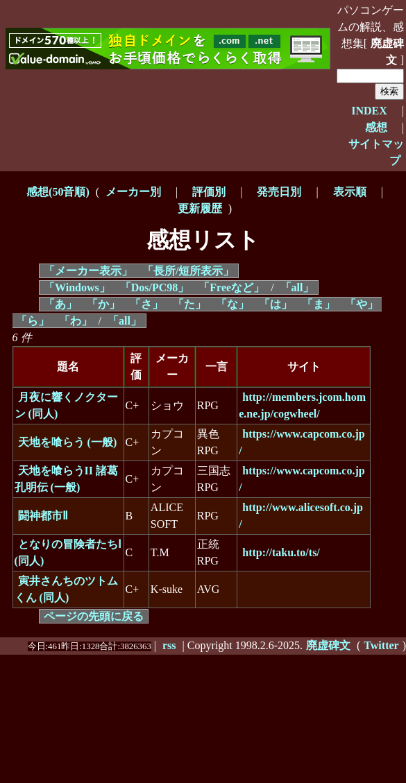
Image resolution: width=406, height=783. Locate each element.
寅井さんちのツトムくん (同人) (66, 589)
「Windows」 (77, 287)
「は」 (275, 304)
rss (169, 645)
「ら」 (32, 321)
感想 (376, 127)
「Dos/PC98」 (154, 287)
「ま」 (318, 304)
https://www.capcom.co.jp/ (301, 442)
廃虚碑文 (387, 51)
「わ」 (75, 321)
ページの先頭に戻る (94, 616)
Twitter (381, 645)
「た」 (189, 304)
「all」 (297, 287)
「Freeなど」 (231, 287)
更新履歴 (200, 208)
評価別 (209, 192)
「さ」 (146, 304)
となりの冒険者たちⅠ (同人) (68, 552)
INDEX (369, 111)
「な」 (232, 304)
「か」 (103, 304)
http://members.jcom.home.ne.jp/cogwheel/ (302, 405)
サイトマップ (376, 152)
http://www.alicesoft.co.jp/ (301, 515)
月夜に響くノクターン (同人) (66, 405)
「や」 (361, 304)
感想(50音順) (58, 192)
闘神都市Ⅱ (43, 516)
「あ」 (60, 304)
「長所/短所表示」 (188, 271)
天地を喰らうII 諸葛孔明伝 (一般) (66, 479)
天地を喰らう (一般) (67, 442)
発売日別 (279, 192)
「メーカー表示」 (88, 271)
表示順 (349, 192)
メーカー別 (133, 192)
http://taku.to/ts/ (281, 552)
